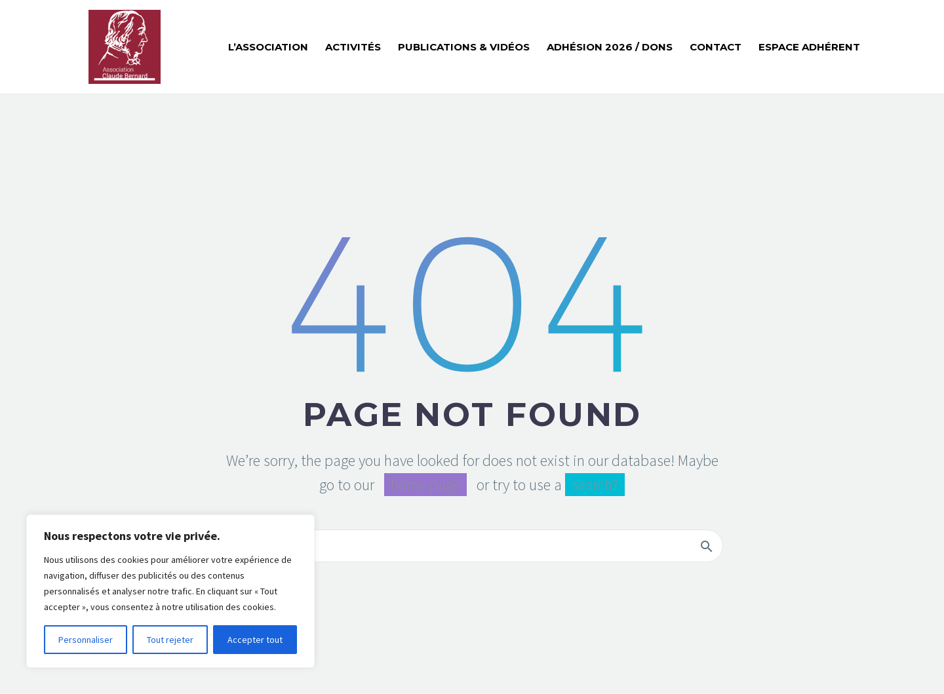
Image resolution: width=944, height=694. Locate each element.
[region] (170, 591)
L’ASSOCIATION (268, 47)
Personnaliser (85, 640)
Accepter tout (255, 640)
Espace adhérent (809, 47)
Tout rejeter (170, 640)
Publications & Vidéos (464, 47)
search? (595, 484)
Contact (715, 47)
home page (425, 484)
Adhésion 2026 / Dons (610, 47)
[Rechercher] (472, 546)
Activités (353, 47)
